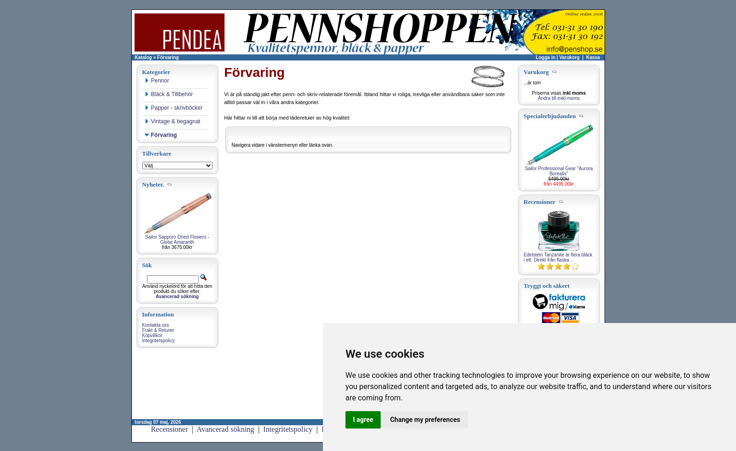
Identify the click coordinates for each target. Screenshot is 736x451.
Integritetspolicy (158, 340)
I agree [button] (363, 419)
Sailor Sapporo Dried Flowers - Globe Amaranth (177, 239)
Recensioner (169, 429)
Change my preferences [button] (425, 419)
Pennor (157, 80)
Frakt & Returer (158, 330)
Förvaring (168, 57)
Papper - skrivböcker (174, 108)
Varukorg (569, 57)
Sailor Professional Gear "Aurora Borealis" (559, 171)
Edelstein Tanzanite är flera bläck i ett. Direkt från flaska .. (558, 257)
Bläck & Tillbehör (169, 94)
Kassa (593, 57)
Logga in (545, 57)
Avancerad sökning (225, 429)
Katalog (143, 57)
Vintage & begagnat (172, 121)
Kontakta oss (155, 325)
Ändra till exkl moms (559, 98)
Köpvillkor (152, 335)
